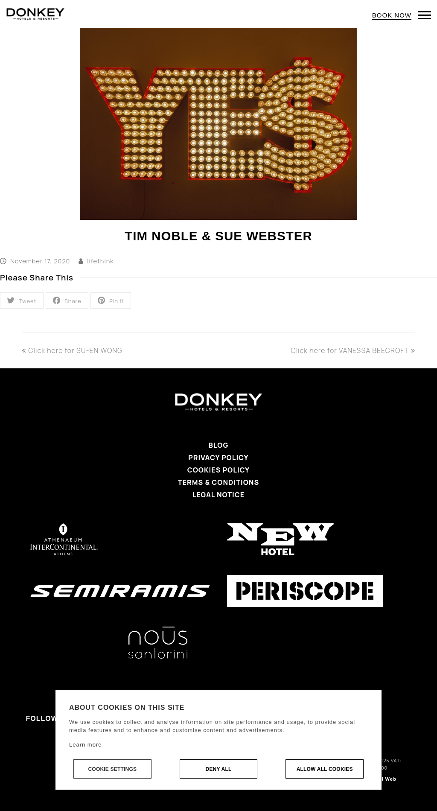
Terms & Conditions (218, 482)
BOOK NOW (391, 15)
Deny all (219, 769)
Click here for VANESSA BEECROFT (353, 350)
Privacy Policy (218, 457)
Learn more (85, 744)
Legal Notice (218, 494)
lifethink (100, 261)
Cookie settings (112, 769)
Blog (219, 445)
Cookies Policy (218, 470)
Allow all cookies (325, 769)
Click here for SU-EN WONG (72, 350)
